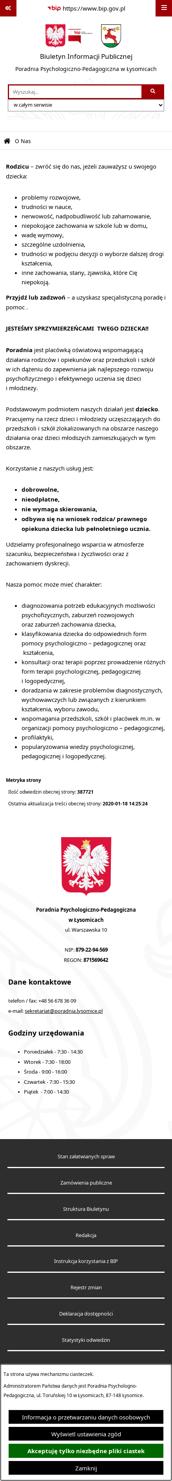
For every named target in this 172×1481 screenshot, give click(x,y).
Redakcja (86, 1235)
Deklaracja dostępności (86, 1313)
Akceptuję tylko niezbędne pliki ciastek (86, 1451)
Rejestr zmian (86, 1287)
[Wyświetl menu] (164, 8)
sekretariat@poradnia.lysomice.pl (64, 1011)
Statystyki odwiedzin (86, 1340)
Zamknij (86, 1468)
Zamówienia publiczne (86, 1182)
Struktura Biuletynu (86, 1209)
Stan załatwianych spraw (86, 1156)
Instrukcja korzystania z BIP (86, 1261)
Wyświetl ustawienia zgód (86, 1434)
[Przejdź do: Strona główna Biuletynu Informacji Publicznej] (7, 141)
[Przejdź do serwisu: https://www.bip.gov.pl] (86, 8)
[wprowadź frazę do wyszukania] (75, 91)
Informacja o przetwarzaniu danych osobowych (86, 1417)
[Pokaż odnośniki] (8, 8)
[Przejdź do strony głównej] (86, 50)
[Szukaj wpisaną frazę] (153, 91)
